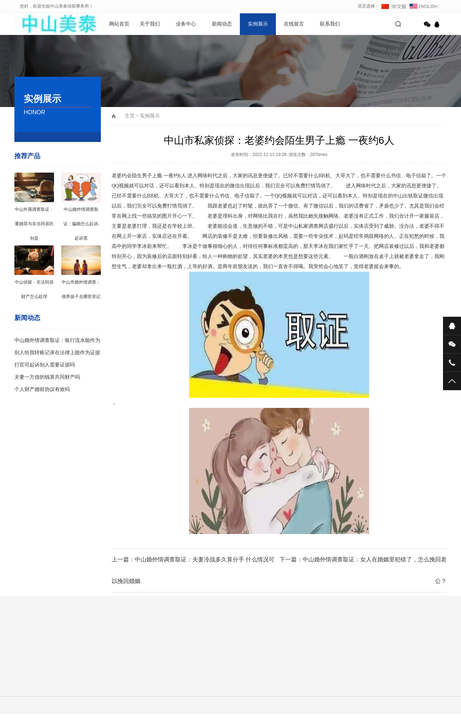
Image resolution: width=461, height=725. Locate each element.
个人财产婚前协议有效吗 (42, 389)
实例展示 (258, 24)
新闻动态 (222, 24)
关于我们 (150, 24)
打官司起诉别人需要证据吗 (44, 365)
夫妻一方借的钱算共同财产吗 (47, 377)
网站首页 (119, 24)
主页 (130, 116)
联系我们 (330, 24)
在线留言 (294, 24)
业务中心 (186, 24)
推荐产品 (27, 156)
